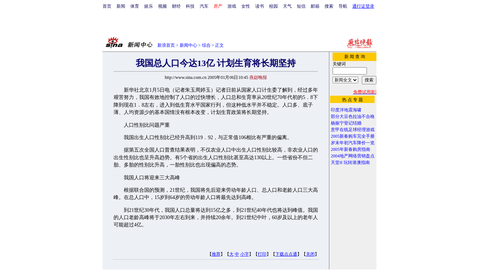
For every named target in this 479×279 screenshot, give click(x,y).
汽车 (204, 6)
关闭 (310, 254)
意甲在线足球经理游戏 (353, 129)
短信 (301, 6)
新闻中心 (188, 45)
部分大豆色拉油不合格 (353, 116)
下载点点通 (286, 254)
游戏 (231, 6)
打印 (262, 254)
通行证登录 (363, 6)
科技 (190, 6)
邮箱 (315, 6)
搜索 (329, 6)
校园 (273, 6)
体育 (134, 6)
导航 (342, 6)
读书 (259, 6)
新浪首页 (166, 45)
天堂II (336, 162)
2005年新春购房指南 (350, 149)
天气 (287, 6)
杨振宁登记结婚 (346, 123)
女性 (245, 6)
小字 (244, 254)
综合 (206, 45)
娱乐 (148, 6)
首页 (107, 6)
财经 (176, 6)
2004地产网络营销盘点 (353, 155)
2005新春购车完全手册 (353, 136)
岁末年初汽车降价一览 (353, 142)
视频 (162, 6)
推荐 (216, 254)
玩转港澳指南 (357, 162)
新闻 (120, 6)
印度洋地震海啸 (346, 109)
